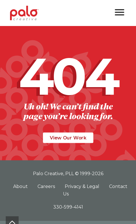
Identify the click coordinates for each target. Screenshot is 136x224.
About (21, 186)
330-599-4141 (68, 207)
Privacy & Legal (82, 186)
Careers (47, 186)
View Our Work (68, 138)
